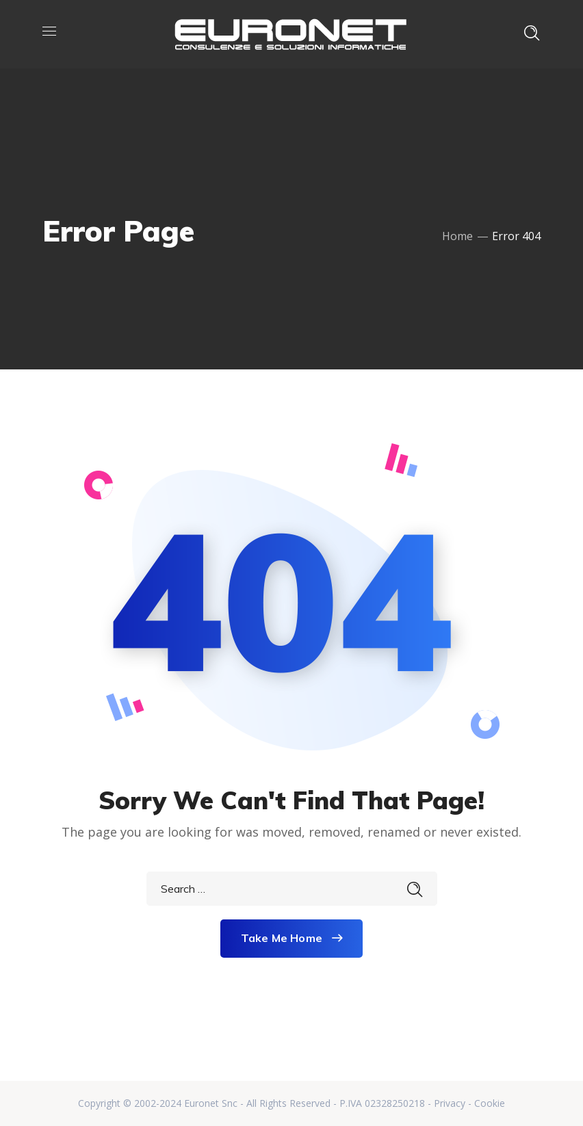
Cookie (489, 1103)
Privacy (449, 1103)
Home (457, 236)
